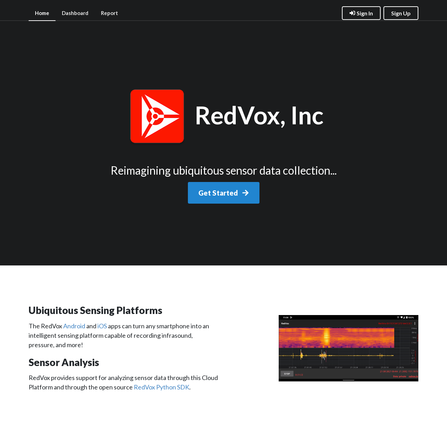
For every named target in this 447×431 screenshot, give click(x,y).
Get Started (223, 193)
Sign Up (401, 13)
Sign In (361, 13)
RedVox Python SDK (161, 387)
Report (109, 13)
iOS (102, 326)
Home (42, 13)
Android (74, 326)
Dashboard (75, 13)
